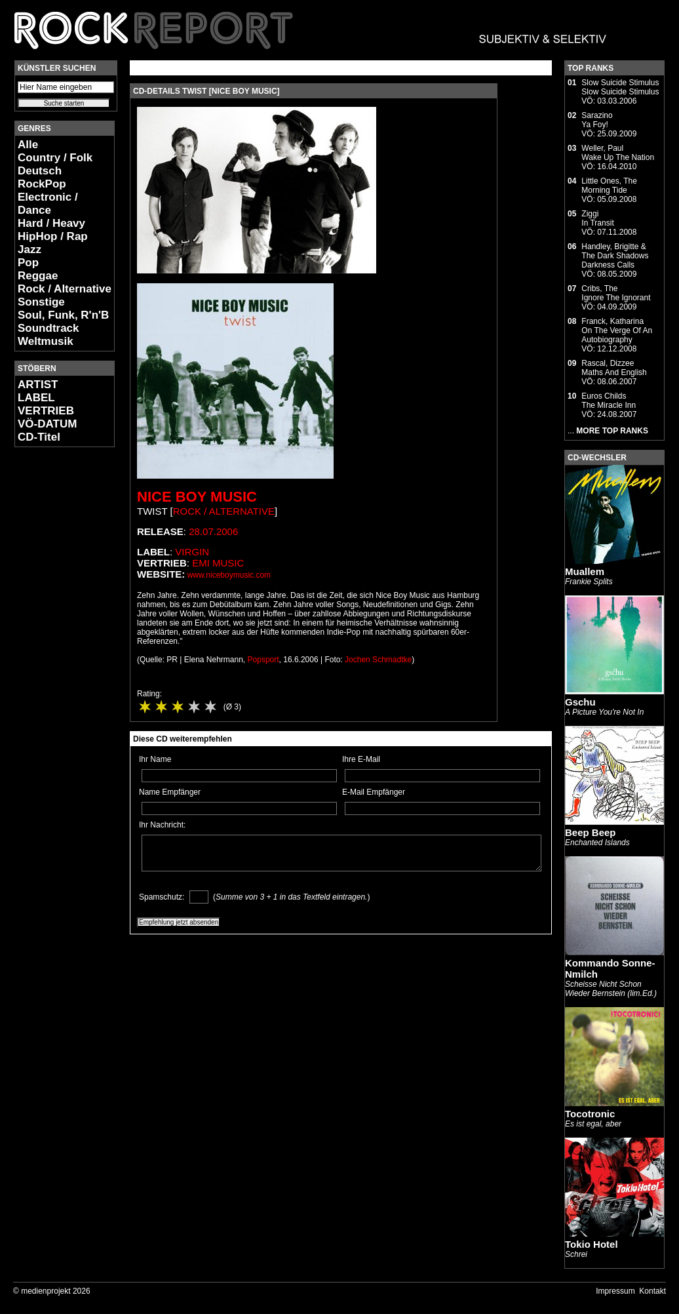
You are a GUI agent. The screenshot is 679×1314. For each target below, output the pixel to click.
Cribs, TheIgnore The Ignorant (615, 293)
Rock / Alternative (64, 289)
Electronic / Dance (48, 203)
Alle (28, 144)
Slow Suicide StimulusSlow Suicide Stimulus (620, 87)
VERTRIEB (46, 411)
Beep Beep (590, 832)
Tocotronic (590, 1113)
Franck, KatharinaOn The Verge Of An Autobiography (616, 330)
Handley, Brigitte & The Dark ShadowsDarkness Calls (614, 255)
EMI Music (218, 562)
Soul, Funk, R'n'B (63, 315)
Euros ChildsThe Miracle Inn (608, 400)
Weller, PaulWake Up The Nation (617, 153)
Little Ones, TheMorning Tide (609, 185)
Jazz (29, 249)
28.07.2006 (213, 531)
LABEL (36, 397)
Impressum (615, 1291)
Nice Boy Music (197, 496)
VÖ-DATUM (47, 424)
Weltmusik (45, 341)
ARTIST (38, 384)
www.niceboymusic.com (229, 575)
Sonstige (41, 302)
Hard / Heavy (51, 223)
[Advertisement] (53, 653)
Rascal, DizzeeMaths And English (613, 368)
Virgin (192, 551)
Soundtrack (48, 328)
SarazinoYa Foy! (596, 120)
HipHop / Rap (53, 236)
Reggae (38, 275)
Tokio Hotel (591, 1244)
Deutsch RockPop (42, 177)
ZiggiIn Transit (597, 218)
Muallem (584, 571)
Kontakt (652, 1291)
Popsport (263, 659)
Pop (28, 262)
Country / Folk (55, 157)
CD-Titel (39, 437)
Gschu (580, 701)
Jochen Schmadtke (378, 659)
